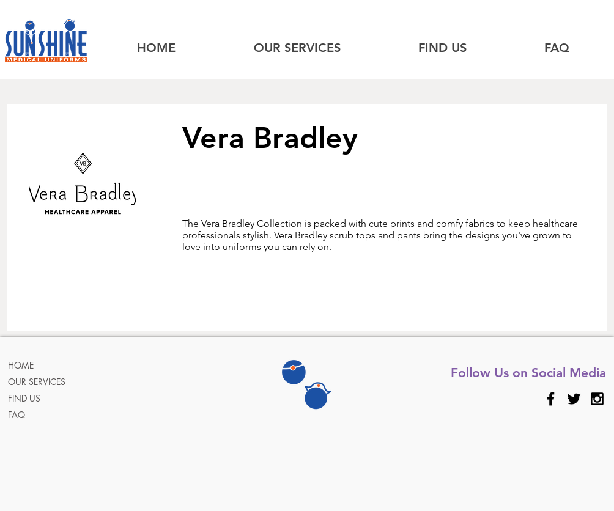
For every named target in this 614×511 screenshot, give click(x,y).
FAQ (16, 415)
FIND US (24, 398)
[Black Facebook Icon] (551, 399)
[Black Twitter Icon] (574, 399)
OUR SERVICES (36, 382)
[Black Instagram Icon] (597, 399)
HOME (21, 365)
